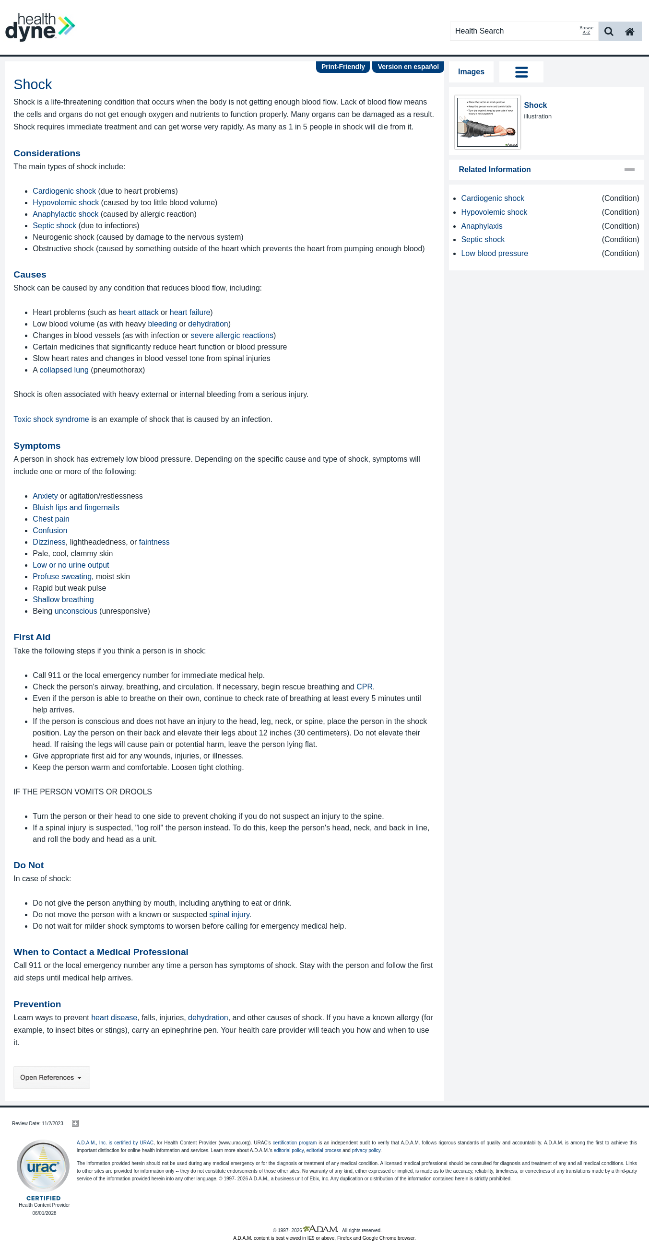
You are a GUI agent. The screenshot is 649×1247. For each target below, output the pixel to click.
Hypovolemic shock (66, 202)
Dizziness (49, 542)
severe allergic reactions (231, 335)
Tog (521, 71)
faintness (154, 542)
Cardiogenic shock (64, 191)
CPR (364, 687)
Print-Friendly (343, 66)
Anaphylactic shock (65, 214)
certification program (295, 1142)
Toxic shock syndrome (51, 419)
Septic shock (54, 225)
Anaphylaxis (481, 226)
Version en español (408, 66)
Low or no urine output (71, 565)
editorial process (324, 1150)
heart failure (190, 312)
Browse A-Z (586, 30)
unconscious (76, 611)
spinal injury (229, 914)
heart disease (114, 1018)
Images (471, 72)
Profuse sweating (62, 576)
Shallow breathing (63, 599)
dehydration (208, 324)
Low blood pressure (494, 253)
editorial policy (288, 1150)
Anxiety (45, 496)
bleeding (162, 324)
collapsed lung (64, 370)
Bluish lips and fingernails (76, 507)
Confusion (50, 530)
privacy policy (366, 1150)
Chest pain (51, 519)
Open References (51, 1077)
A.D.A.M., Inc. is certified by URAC (115, 1142)
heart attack (138, 312)
